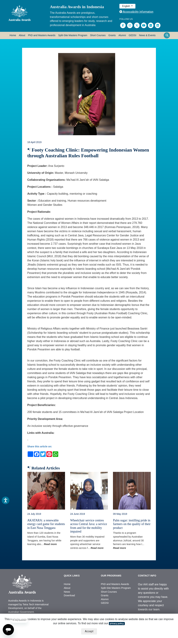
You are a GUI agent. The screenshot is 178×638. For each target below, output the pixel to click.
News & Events (147, 35)
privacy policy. (117, 623)
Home (13, 35)
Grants (112, 35)
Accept (89, 631)
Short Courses (98, 35)
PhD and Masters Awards (41, 35)
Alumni (122, 35)
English (126, 6)
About (22, 35)
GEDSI (132, 35)
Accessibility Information (136, 11)
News (67, 591)
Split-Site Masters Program (72, 35)
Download (69, 595)
